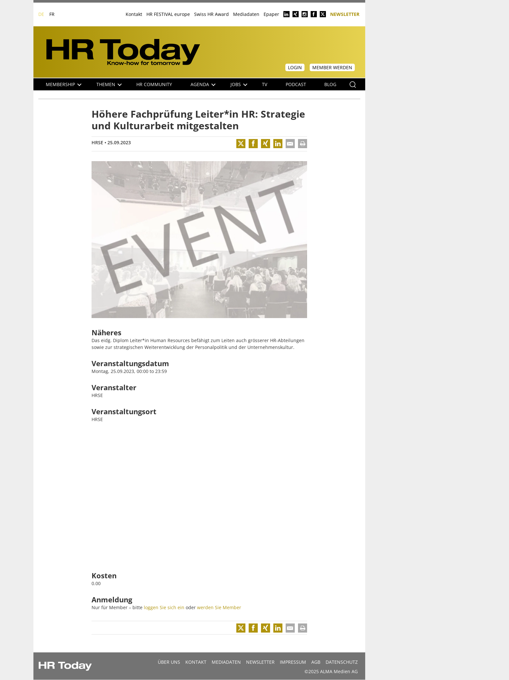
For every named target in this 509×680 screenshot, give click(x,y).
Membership (63, 84)
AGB (315, 662)
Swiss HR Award (211, 14)
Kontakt (134, 14)
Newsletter (344, 14)
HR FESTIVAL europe (168, 14)
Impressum (293, 662)
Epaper (271, 14)
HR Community (154, 84)
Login (295, 67)
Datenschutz (342, 662)
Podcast (296, 84)
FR (52, 14)
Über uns (169, 662)
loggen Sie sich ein (164, 607)
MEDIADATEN (226, 662)
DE (41, 14)
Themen (109, 84)
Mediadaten (246, 14)
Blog (330, 84)
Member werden (332, 67)
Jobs (238, 84)
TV (264, 84)
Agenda (203, 84)
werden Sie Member (219, 607)
